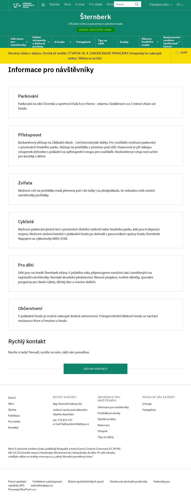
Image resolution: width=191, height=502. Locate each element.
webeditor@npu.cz (42, 485)
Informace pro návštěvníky (113, 407)
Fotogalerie (149, 410)
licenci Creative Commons (92, 449)
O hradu (147, 404)
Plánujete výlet (160, 4)
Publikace (14, 416)
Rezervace (104, 425)
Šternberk (95, 16)
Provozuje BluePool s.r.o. (22, 489)
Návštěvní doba (107, 419)
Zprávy (12, 410)
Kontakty (13, 428)
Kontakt (112, 4)
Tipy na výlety (106, 437)
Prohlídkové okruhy (109, 413)
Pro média (95, 4)
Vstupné (102, 431)
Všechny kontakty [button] (95, 369)
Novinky (54, 4)
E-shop (79, 4)
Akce (67, 4)
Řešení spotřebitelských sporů (87, 482)
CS (180, 4)
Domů (11, 398)
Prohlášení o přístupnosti (48, 482)
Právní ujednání (17, 482)
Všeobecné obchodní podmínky (129, 482)
